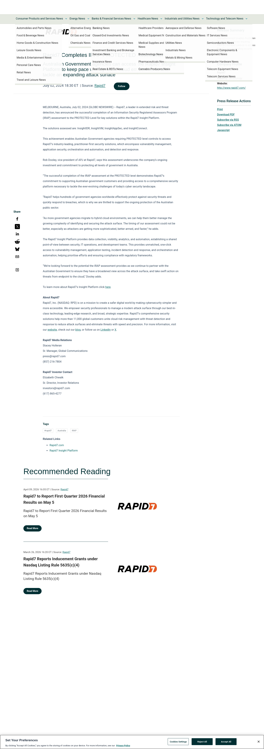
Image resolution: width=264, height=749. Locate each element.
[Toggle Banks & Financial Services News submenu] (134, 18)
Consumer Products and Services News (39, 18)
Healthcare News (148, 18)
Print (220, 109)
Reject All (202, 742)
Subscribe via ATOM (229, 125)
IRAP (74, 430)
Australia (62, 430)
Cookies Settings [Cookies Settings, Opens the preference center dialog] (178, 742)
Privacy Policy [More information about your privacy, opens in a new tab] (123, 746)
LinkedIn (106, 329)
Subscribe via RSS (228, 119)
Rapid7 (99, 86)
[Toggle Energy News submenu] (88, 18)
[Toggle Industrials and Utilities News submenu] (202, 18)
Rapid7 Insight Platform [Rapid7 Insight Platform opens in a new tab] (64, 450)
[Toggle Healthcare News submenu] (161, 18)
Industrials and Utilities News (182, 18)
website (52, 329)
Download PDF (226, 114)
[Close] (258, 742)
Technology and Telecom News (224, 18)
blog (77, 329)
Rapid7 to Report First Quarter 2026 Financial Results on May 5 (64, 499)
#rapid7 (48, 430)
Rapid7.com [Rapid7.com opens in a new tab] (57, 445)
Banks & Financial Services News (111, 18)
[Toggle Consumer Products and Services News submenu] (66, 18)
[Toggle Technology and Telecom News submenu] (246, 18)
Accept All (226, 742)
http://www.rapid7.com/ (231, 87)
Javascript (223, 130)
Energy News (77, 18)
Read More (32, 528)
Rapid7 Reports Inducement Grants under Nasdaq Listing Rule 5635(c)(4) (60, 562)
